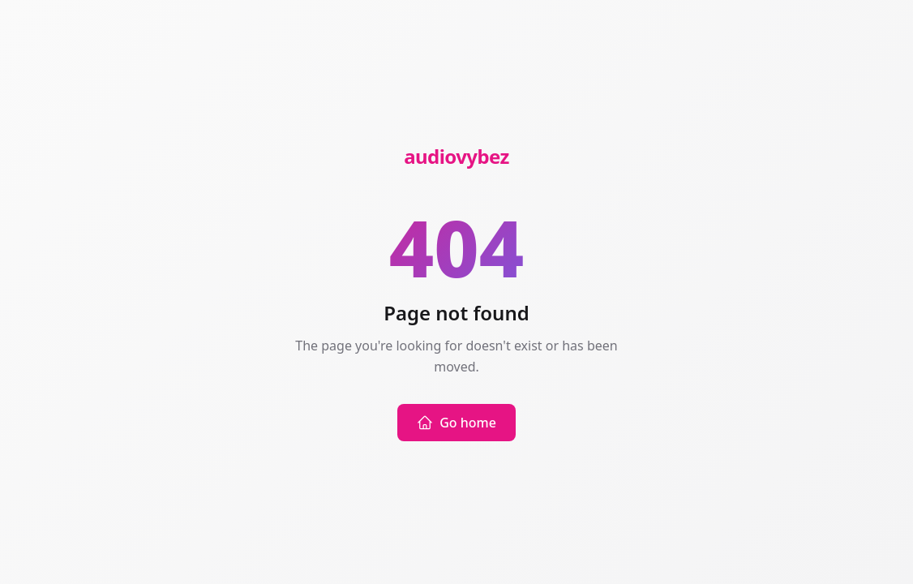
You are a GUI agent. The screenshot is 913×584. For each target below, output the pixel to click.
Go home (456, 423)
